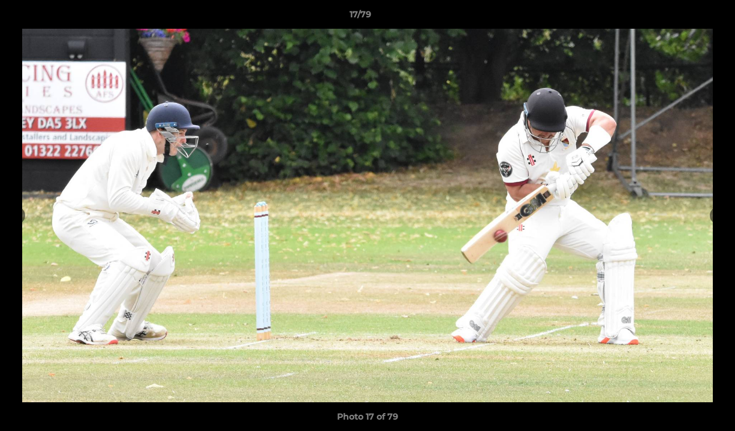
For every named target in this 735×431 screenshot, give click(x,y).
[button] (684, 17)
